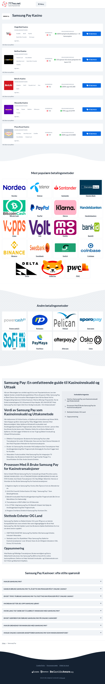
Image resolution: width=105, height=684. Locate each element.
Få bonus (92, 34)
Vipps (14, 228)
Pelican (65, 321)
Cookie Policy (40, 665)
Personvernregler (52, 665)
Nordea (14, 188)
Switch (65, 248)
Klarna (65, 208)
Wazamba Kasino (21, 103)
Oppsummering (72, 417)
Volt (40, 228)
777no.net (62, 678)
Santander (65, 188)
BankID (91, 228)
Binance (14, 248)
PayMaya (40, 341)
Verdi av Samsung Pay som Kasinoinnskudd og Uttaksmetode (82, 400)
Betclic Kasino (20, 79)
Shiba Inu (52, 268)
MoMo (65, 228)
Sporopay (91, 321)
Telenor (40, 188)
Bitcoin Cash (14, 208)
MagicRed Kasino (21, 27)
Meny (41, 4)
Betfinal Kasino (20, 51)
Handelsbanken (91, 208)
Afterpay (65, 341)
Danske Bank (91, 188)
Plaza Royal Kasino (21, 127)
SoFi (14, 341)
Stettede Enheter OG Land (76, 412)
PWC (78, 268)
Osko (91, 341)
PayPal (40, 208)
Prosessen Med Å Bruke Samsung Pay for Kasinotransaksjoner (81, 406)
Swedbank (40, 248)
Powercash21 (14, 321)
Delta (27, 268)
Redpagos (40, 321)
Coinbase (91, 248)
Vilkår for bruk (64, 665)
